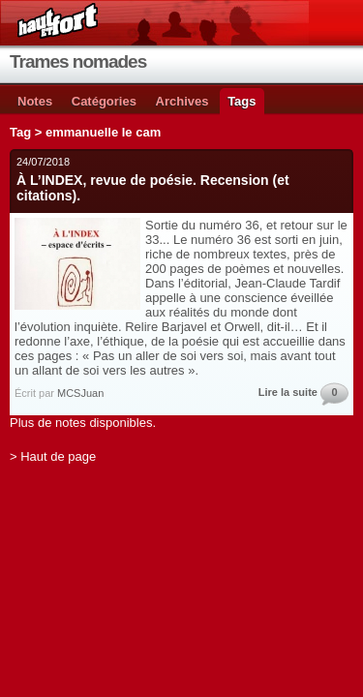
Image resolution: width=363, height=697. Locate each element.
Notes (34, 101)
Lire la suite (288, 392)
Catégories (104, 101)
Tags (241, 101)
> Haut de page (53, 456)
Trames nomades (78, 61)
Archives (182, 101)
